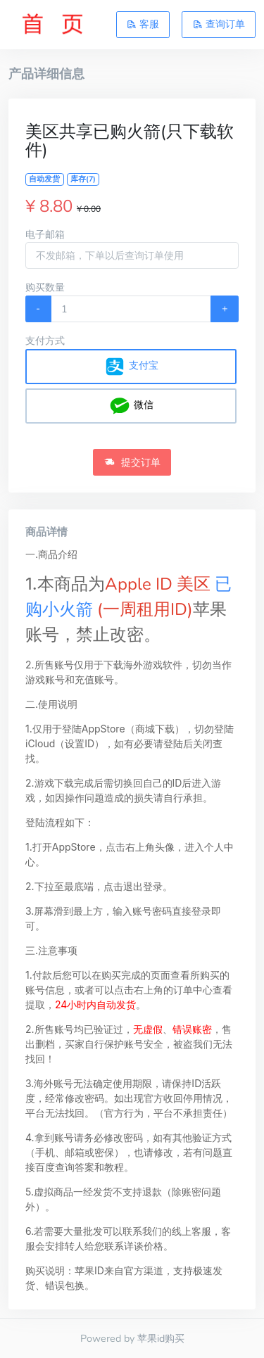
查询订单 (219, 24)
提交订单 (132, 462)
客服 (143, 24)
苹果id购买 (160, 1338)
